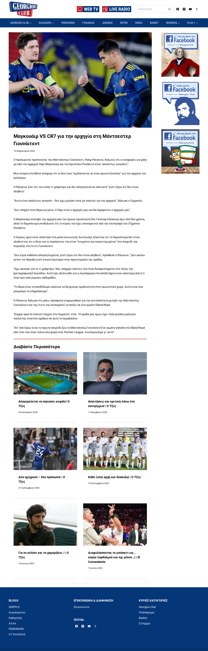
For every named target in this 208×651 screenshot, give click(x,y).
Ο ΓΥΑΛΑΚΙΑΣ (17, 634)
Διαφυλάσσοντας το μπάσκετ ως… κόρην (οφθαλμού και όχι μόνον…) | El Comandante (114, 557)
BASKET (154, 22)
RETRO (124, 22)
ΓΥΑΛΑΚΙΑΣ (88, 22)
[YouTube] (190, 9)
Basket (143, 618)
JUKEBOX (107, 22)
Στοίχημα (144, 623)
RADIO (138, 22)
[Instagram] (184, 9)
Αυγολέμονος (17, 612)
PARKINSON (68, 22)
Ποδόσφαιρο (146, 612)
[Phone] (196, 9)
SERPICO (14, 607)
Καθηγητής (15, 618)
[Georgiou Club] (23, 9)
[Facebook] (177, 9)
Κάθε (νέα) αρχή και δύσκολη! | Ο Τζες (114, 477)
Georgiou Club (147, 607)
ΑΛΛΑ (12, 623)
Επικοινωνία (81, 607)
